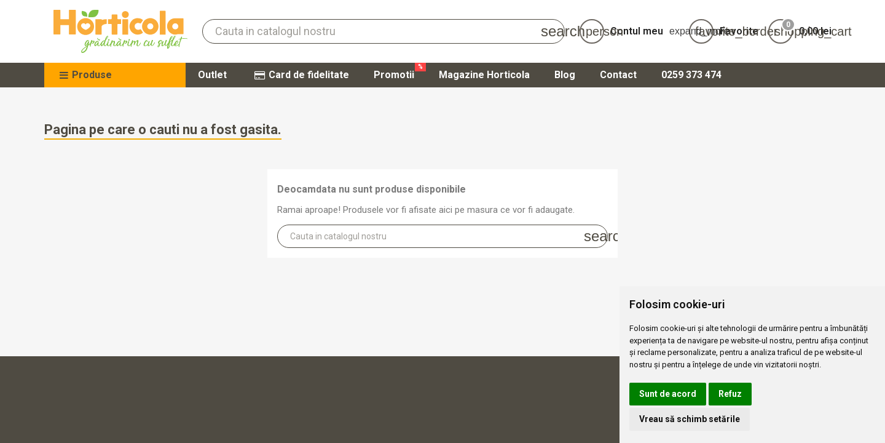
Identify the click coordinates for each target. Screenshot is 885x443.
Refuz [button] (730, 394)
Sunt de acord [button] (667, 394)
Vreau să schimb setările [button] (689, 419)
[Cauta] (383, 31)
